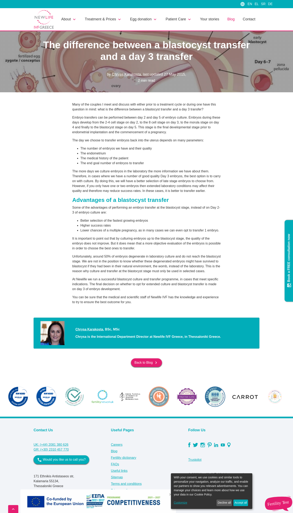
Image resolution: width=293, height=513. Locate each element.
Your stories (209, 19)
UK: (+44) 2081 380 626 (51, 444)
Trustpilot (194, 459)
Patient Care (179, 19)
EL (257, 4)
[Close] (170, 494)
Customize (180, 502)
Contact (249, 19)
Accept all (241, 502)
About (69, 19)
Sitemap (117, 477)
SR (264, 4)
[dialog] (211, 491)
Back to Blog (146, 362)
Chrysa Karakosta (126, 74)
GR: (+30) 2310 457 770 (51, 449)
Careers (116, 444)
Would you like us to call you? (61, 459)
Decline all (224, 502)
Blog (231, 19)
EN (250, 4)
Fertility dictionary (123, 457)
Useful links (119, 470)
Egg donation (143, 19)
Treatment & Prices (103, 19)
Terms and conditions (126, 483)
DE (270, 4)
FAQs (115, 464)
